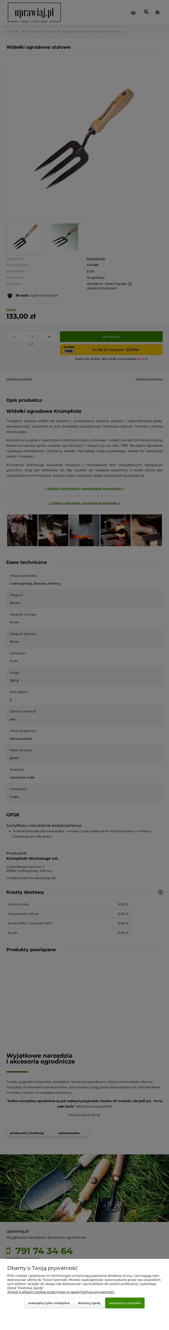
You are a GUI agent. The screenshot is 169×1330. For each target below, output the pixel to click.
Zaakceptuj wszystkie (125, 1303)
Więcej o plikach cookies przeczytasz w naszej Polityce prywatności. (60, 1292)
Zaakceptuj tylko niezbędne (49, 1303)
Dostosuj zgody (89, 1303)
